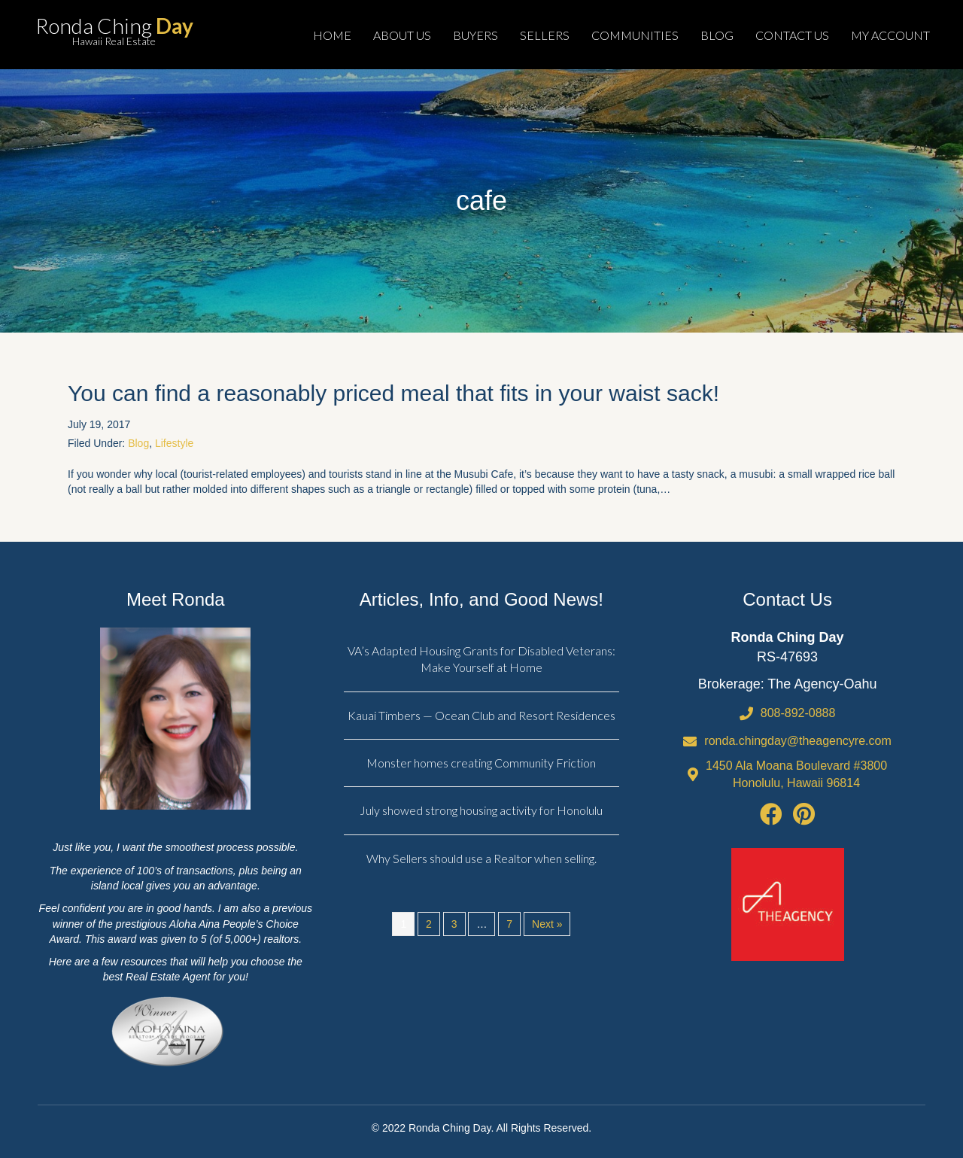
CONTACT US (792, 35)
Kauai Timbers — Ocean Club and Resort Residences (481, 715)
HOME (332, 35)
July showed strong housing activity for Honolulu (481, 810)
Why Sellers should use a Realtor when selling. (481, 858)
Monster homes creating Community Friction (481, 762)
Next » (547, 924)
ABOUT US (402, 35)
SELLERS (545, 35)
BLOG (717, 35)
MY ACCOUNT (890, 35)
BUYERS (475, 35)
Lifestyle (174, 443)
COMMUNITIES (635, 35)
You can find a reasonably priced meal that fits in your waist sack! (393, 393)
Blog (138, 443)
